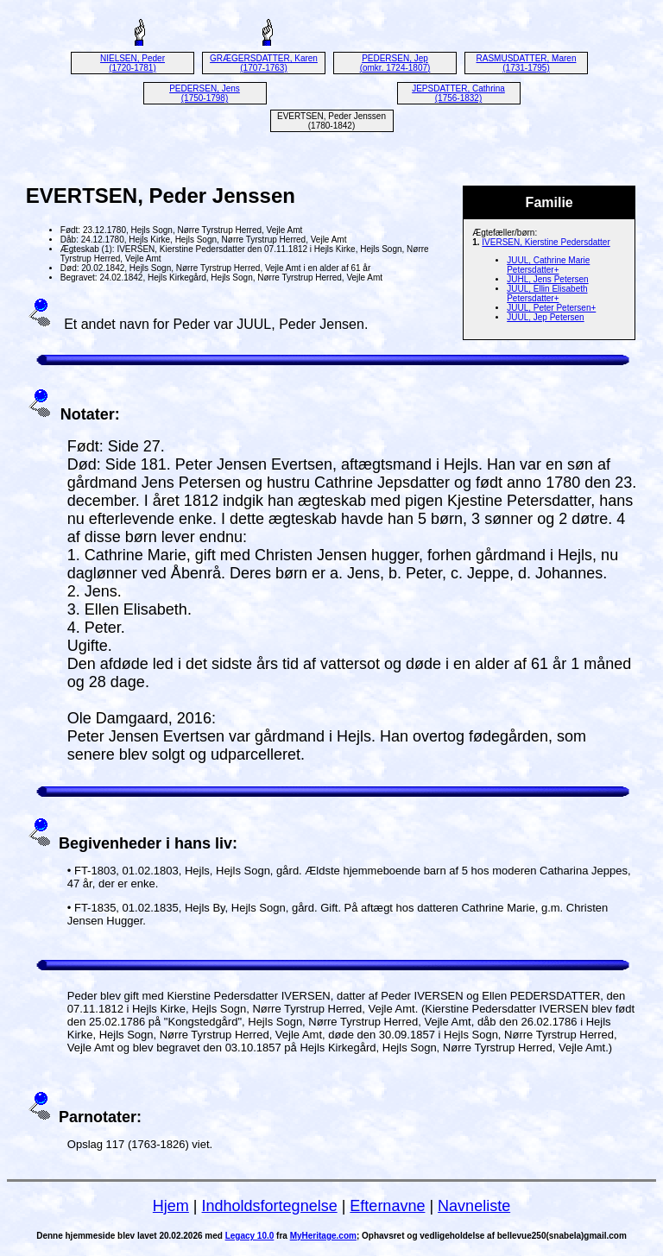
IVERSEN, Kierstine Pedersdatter (545, 242)
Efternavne (387, 1206)
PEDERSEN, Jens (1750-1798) (204, 93)
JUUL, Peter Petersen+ (551, 307)
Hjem (171, 1206)
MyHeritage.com (323, 1235)
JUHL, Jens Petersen (548, 279)
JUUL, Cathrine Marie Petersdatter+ (548, 265)
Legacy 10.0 (250, 1235)
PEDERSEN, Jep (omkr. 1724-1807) (395, 63)
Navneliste (474, 1206)
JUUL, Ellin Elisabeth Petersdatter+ (547, 293)
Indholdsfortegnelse (270, 1206)
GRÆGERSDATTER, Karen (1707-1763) (264, 63)
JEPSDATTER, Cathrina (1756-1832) (458, 93)
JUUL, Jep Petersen (545, 317)
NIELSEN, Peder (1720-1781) (132, 63)
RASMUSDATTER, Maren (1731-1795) (527, 63)
